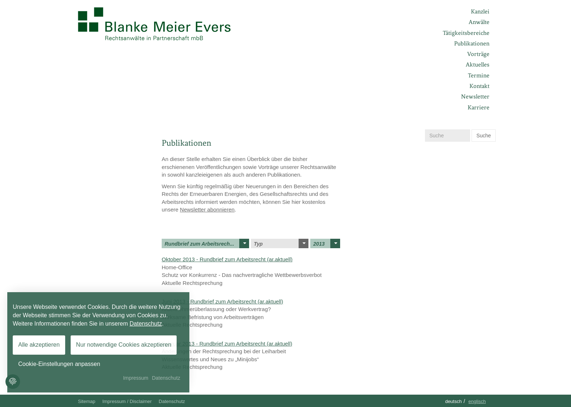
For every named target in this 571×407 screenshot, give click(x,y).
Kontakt (479, 85)
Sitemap (86, 401)
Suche (483, 135)
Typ (281, 243)
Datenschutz (172, 401)
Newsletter (475, 96)
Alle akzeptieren (39, 345)
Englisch (477, 401)
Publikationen (471, 43)
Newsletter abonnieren (207, 209)
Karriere (478, 107)
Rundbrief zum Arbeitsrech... (207, 243)
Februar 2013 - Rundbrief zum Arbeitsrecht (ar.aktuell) (227, 343)
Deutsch (453, 401)
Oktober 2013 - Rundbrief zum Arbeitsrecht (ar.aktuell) (227, 259)
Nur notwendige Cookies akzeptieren (123, 345)
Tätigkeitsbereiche (466, 32)
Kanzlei (480, 11)
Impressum (135, 378)
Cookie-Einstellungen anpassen (59, 364)
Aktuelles (477, 64)
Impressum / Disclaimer (127, 401)
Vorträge (478, 54)
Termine (478, 75)
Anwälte (479, 22)
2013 (326, 243)
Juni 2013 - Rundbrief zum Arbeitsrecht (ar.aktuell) (222, 301)
